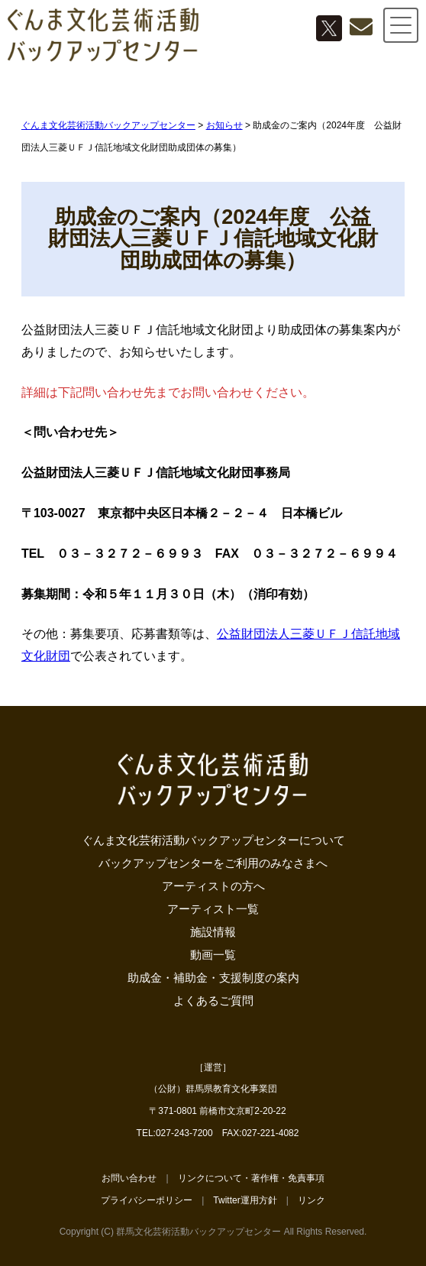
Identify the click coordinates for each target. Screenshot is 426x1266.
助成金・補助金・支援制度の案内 (213, 977)
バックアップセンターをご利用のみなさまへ (213, 862)
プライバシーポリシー (146, 1200)
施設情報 (213, 931)
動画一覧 (213, 954)
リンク (311, 1200)
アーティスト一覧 (213, 908)
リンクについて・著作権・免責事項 (251, 1178)
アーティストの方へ (213, 885)
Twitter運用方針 (244, 1200)
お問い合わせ (129, 1178)
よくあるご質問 (213, 1000)
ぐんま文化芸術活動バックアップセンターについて (213, 840)
